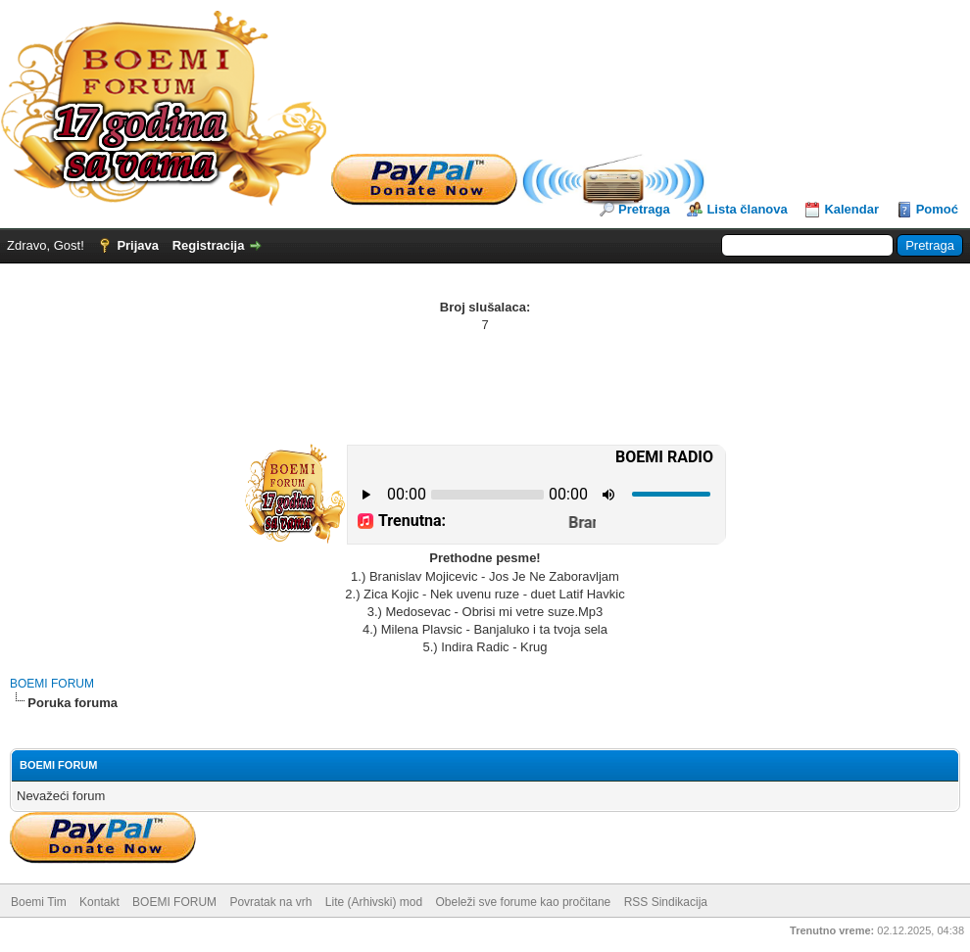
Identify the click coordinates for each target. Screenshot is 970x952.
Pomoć (937, 209)
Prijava (138, 245)
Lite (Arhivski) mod (373, 902)
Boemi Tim (39, 902)
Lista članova (746, 209)
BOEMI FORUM (52, 683)
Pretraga (644, 209)
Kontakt (99, 902)
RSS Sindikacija (665, 902)
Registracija (208, 245)
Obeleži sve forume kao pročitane (523, 902)
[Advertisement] (485, 388)
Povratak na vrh (270, 902)
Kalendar (851, 209)
